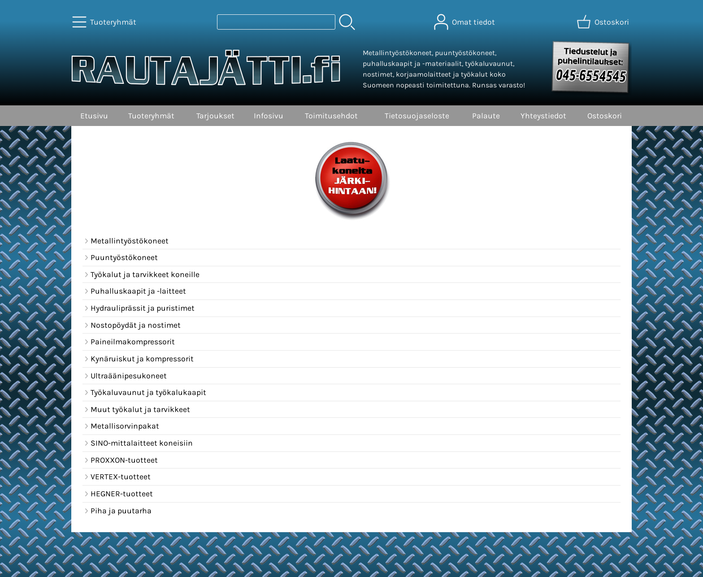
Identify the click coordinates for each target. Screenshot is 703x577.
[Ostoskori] (604, 22)
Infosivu (268, 115)
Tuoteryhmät (151, 115)
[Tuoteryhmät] (105, 22)
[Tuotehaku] (276, 22)
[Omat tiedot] (465, 22)
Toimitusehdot (331, 115)
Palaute (486, 115)
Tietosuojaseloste (417, 115)
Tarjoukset (215, 115)
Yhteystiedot (543, 115)
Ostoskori (604, 115)
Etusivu (94, 115)
